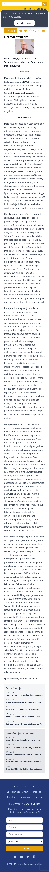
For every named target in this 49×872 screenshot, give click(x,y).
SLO (29, 9)
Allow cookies (24, 23)
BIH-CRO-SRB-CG (39, 9)
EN (25, 9)
